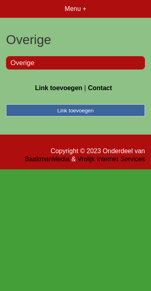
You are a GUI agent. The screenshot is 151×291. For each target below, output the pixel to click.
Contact (100, 87)
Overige (22, 63)
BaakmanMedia (47, 159)
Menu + (76, 8)
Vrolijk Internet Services (111, 159)
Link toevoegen (58, 87)
